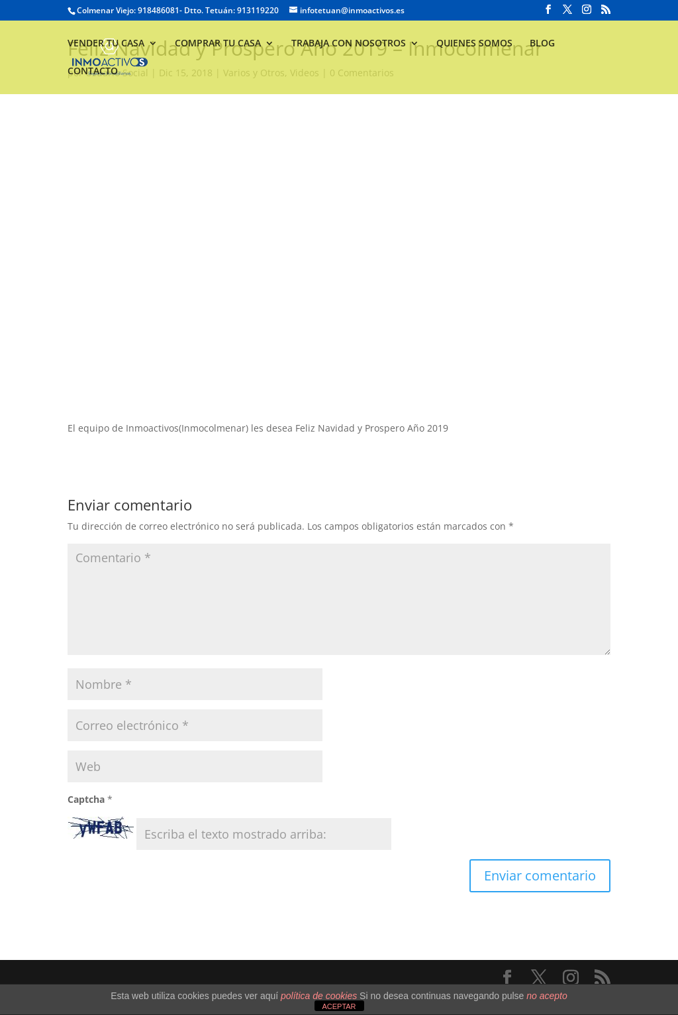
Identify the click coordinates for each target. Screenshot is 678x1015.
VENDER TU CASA (106, 43)
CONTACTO (93, 71)
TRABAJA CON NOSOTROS (348, 43)
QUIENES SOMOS (474, 43)
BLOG (542, 43)
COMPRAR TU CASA (218, 43)
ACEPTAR (339, 1006)
